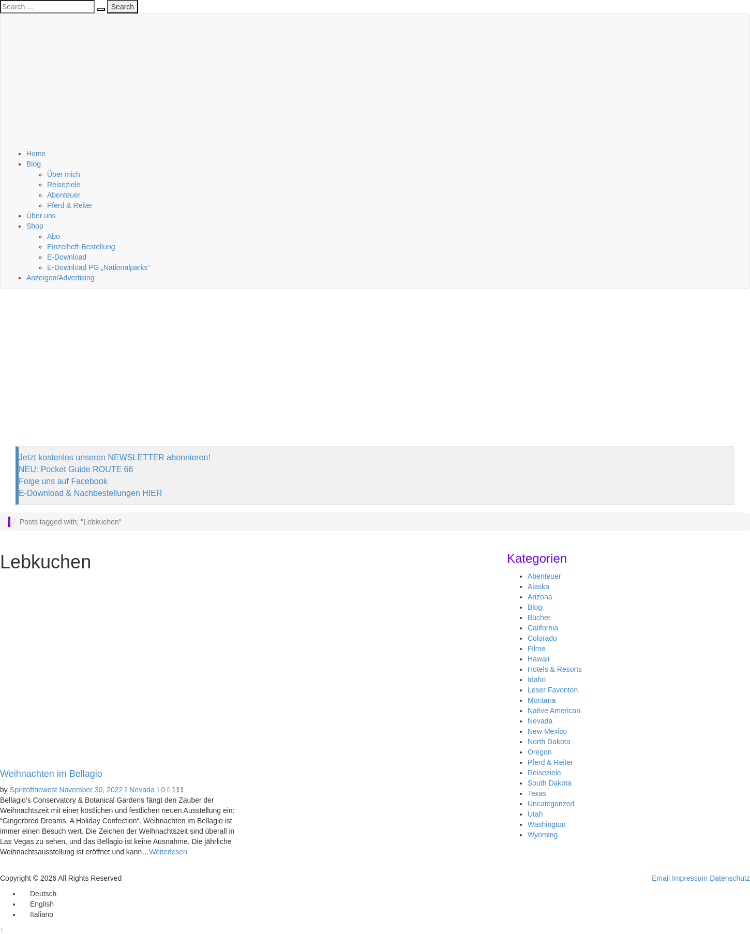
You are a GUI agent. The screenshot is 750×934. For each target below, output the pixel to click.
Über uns (41, 216)
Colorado (542, 638)
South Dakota (550, 783)
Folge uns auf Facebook (63, 481)
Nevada (141, 790)
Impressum (690, 878)
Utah (535, 814)
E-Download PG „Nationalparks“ (98, 267)
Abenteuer (64, 195)
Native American (554, 710)
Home (36, 153)
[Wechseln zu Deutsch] (38, 894)
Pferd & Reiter (70, 205)
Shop (34, 226)
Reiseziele (64, 184)
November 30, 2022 (91, 790)
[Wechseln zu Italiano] (37, 914)
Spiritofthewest (33, 790)
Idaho (537, 679)
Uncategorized (551, 804)
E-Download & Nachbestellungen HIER (90, 493)
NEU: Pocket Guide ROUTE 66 (76, 469)
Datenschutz (730, 878)
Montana (542, 700)
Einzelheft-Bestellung (81, 247)
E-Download (66, 257)
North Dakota (549, 741)
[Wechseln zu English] (37, 904)
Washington (546, 824)
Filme (536, 648)
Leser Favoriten (553, 690)
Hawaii (538, 659)
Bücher (539, 617)
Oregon (540, 752)
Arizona (540, 597)
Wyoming (543, 835)
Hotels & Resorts (555, 669)
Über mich (63, 174)
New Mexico (547, 731)
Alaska (538, 586)
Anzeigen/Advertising (60, 278)
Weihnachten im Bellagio (51, 774)
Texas (537, 793)
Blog (33, 164)
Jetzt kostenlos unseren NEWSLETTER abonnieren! (115, 457)
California (543, 628)
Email (661, 878)
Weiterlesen (168, 852)
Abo (53, 236)
